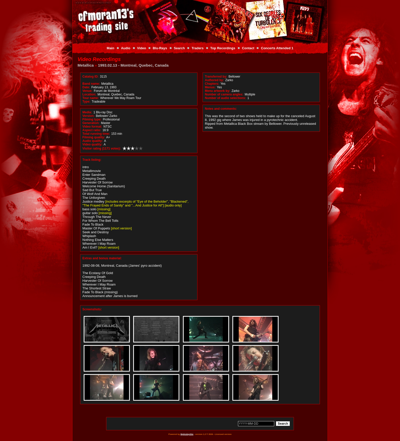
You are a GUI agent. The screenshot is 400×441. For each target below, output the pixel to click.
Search (179, 48)
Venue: (87, 91)
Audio (125, 48)
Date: (86, 87)
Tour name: (90, 98)
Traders (198, 48)
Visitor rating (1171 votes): (101, 148)
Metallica (86, 65)
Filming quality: (93, 137)
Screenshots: (92, 309)
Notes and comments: (221, 109)
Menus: (210, 87)
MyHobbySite (186, 434)
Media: (87, 112)
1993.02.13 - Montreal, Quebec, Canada (133, 65)
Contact (248, 48)
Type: (86, 101)
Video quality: (92, 144)
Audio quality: (92, 141)
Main (110, 48)
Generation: (90, 123)
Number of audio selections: (225, 98)
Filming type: (92, 119)
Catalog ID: (90, 76)
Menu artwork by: (217, 91)
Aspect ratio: (91, 130)
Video (141, 48)
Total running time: (96, 134)
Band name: (91, 83)
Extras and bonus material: (102, 258)
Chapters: (212, 83)
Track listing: (91, 160)
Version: (88, 116)
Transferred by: (216, 76)
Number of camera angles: (224, 94)
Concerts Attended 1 (277, 48)
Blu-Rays (160, 48)
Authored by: (214, 80)
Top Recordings (222, 48)
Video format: (92, 126)
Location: (89, 94)
